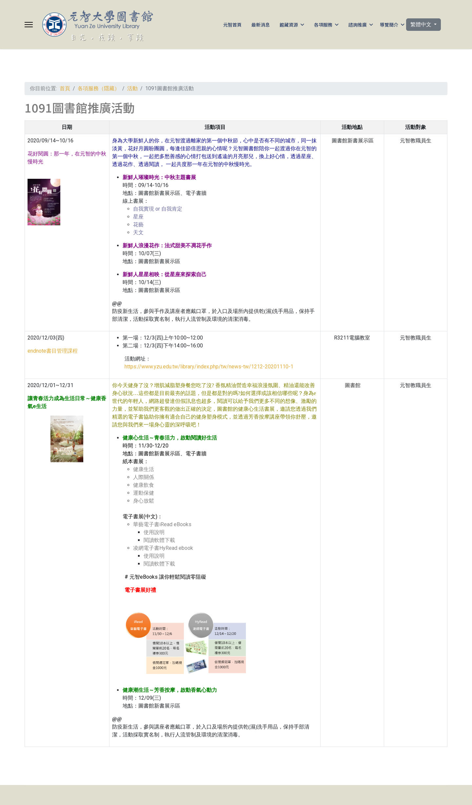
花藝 (138, 224)
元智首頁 (232, 24)
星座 (138, 217)
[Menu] (29, 24)
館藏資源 (289, 24)
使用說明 (154, 532)
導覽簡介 (389, 24)
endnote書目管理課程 (53, 351)
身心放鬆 (143, 501)
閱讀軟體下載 (159, 540)
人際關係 (143, 477)
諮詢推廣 (357, 24)
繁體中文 (421, 24)
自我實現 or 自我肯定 (157, 209)
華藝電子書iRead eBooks (162, 524)
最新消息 (260, 24)
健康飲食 (143, 485)
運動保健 (143, 493)
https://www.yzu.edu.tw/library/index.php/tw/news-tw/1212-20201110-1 (207, 366)
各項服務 (323, 24)
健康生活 (143, 469)
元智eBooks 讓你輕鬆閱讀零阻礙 (167, 577)
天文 (138, 232)
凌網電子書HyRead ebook (163, 548)
